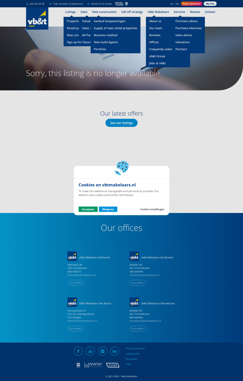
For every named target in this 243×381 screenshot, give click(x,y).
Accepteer (88, 209)
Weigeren (108, 209)
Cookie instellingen (152, 209)
